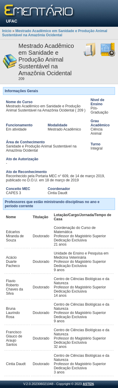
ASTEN (88, 384)
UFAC (11, 21)
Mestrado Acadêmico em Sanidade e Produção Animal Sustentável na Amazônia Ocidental (54, 33)
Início (6, 31)
